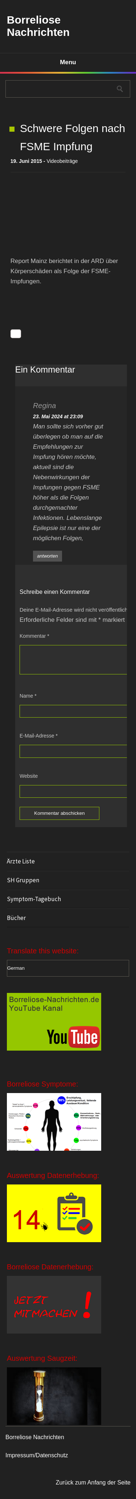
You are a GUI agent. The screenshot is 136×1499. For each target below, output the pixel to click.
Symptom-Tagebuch (34, 899)
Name (28, 696)
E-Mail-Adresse (39, 736)
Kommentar (34, 636)
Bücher (16, 918)
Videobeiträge (62, 161)
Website (29, 776)
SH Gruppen (23, 880)
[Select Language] (68, 968)
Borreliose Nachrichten (38, 26)
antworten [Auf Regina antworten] (47, 556)
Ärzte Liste (21, 861)
